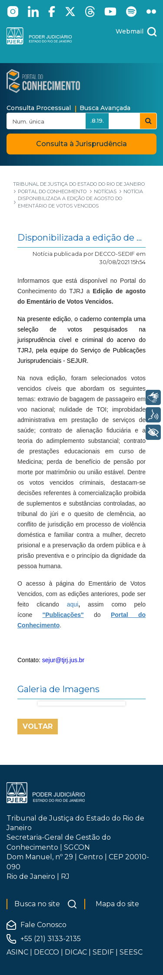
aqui (72, 604)
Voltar (38, 726)
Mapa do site (117, 904)
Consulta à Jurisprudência (81, 144)
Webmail (129, 31)
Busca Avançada (105, 108)
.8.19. (97, 120)
